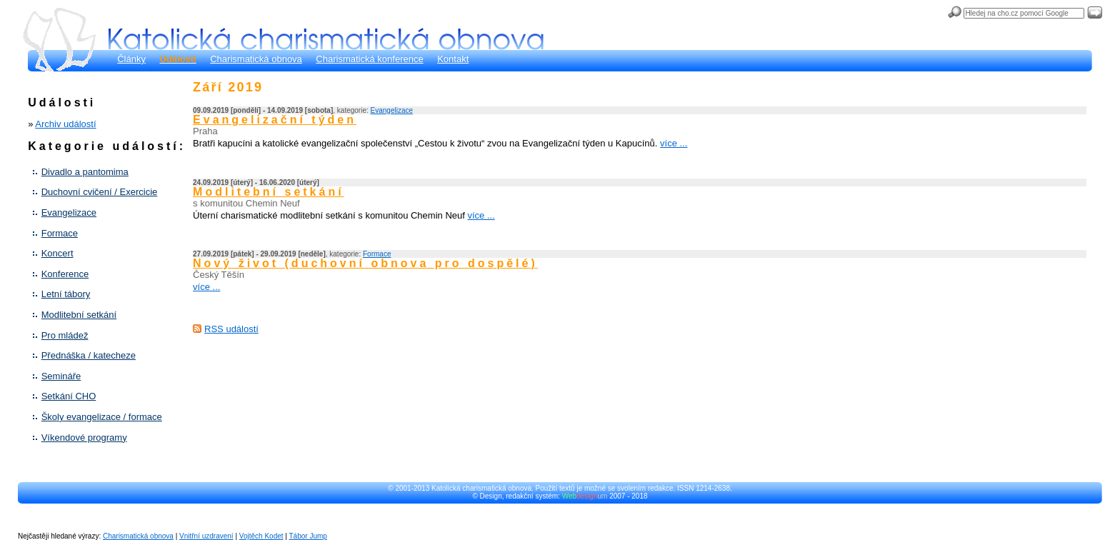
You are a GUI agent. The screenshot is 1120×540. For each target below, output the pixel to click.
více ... (673, 143)
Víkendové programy (84, 437)
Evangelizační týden (274, 120)
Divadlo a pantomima (85, 171)
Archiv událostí (65, 124)
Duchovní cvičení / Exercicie (99, 191)
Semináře (61, 376)
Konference (65, 274)
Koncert (57, 253)
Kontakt (453, 59)
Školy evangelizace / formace (101, 416)
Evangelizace (68, 212)
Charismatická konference (369, 59)
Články (131, 59)
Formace (59, 233)
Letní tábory (66, 294)
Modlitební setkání (79, 314)
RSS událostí (231, 329)
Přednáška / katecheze (88, 355)
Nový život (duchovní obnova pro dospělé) (365, 263)
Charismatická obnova (256, 59)
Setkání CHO (68, 396)
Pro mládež (65, 335)
